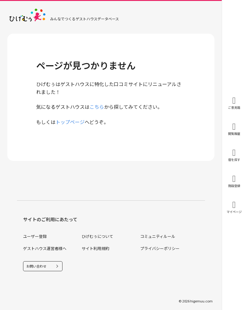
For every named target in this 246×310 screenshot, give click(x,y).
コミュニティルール (157, 236)
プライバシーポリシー (160, 248)
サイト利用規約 (95, 248)
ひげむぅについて (97, 236)
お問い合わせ (36, 266)
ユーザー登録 (35, 236)
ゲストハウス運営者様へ (44, 248)
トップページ (70, 121)
